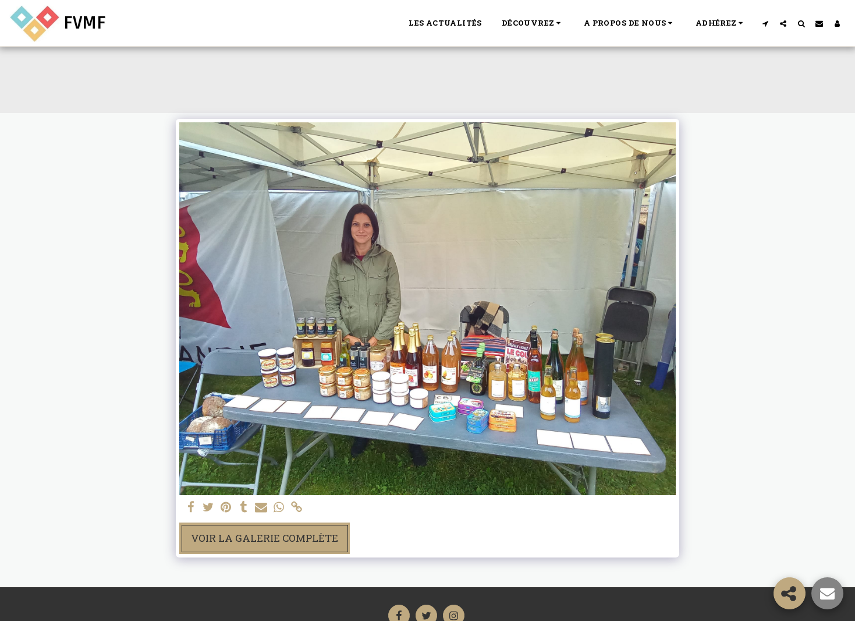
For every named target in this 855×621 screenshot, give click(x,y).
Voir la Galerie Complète (264, 538)
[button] (532, 23)
